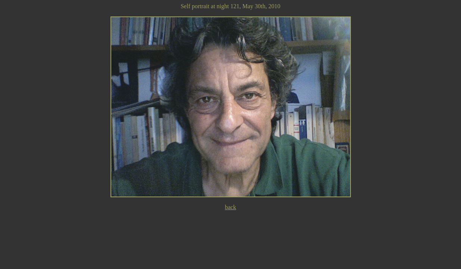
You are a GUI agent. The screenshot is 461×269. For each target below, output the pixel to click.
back (230, 207)
